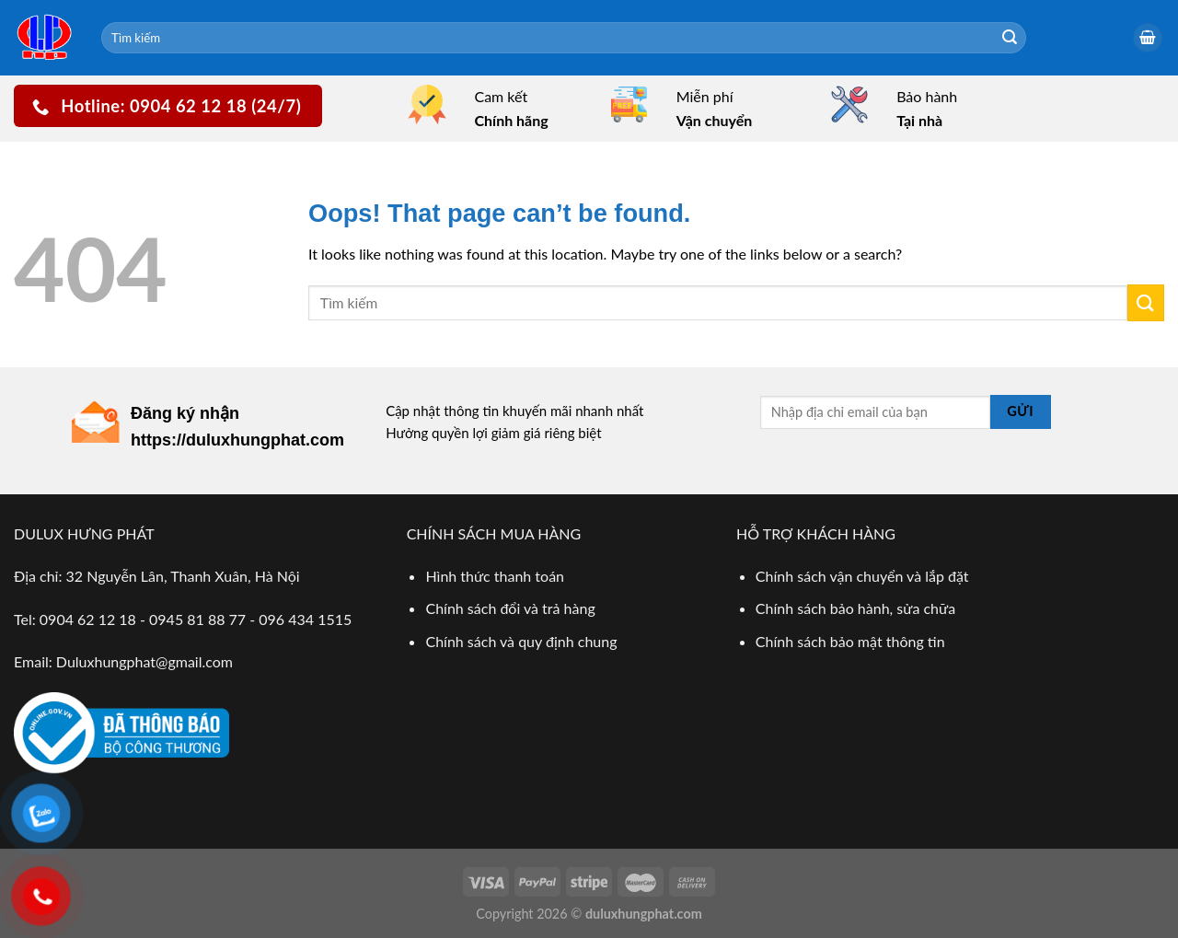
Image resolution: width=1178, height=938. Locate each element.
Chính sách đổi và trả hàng (510, 608)
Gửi (1020, 411)
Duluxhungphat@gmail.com (144, 661)
